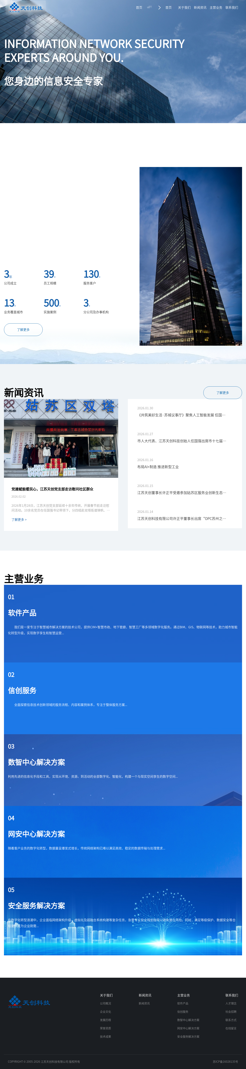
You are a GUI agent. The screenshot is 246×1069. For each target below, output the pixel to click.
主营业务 (216, 7)
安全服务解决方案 (188, 1036)
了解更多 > (19, 519)
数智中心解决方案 (188, 1020)
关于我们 (184, 7)
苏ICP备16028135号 (225, 1061)
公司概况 (105, 1003)
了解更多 (23, 329)
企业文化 (105, 1011)
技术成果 (105, 1036)
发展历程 (105, 1020)
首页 (139, 7)
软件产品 (182, 1003)
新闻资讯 (200, 7)
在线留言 (231, 1028)
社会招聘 (231, 1011)
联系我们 (231, 7)
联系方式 (231, 1020)
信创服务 (182, 1011)
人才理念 (231, 1003)
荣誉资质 (105, 1028)
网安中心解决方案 (188, 1028)
